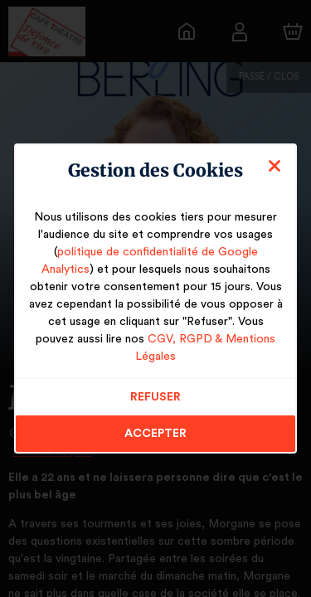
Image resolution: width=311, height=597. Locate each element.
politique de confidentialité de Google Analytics (155, 260)
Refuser (155, 388)
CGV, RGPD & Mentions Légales (190, 347)
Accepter (155, 424)
